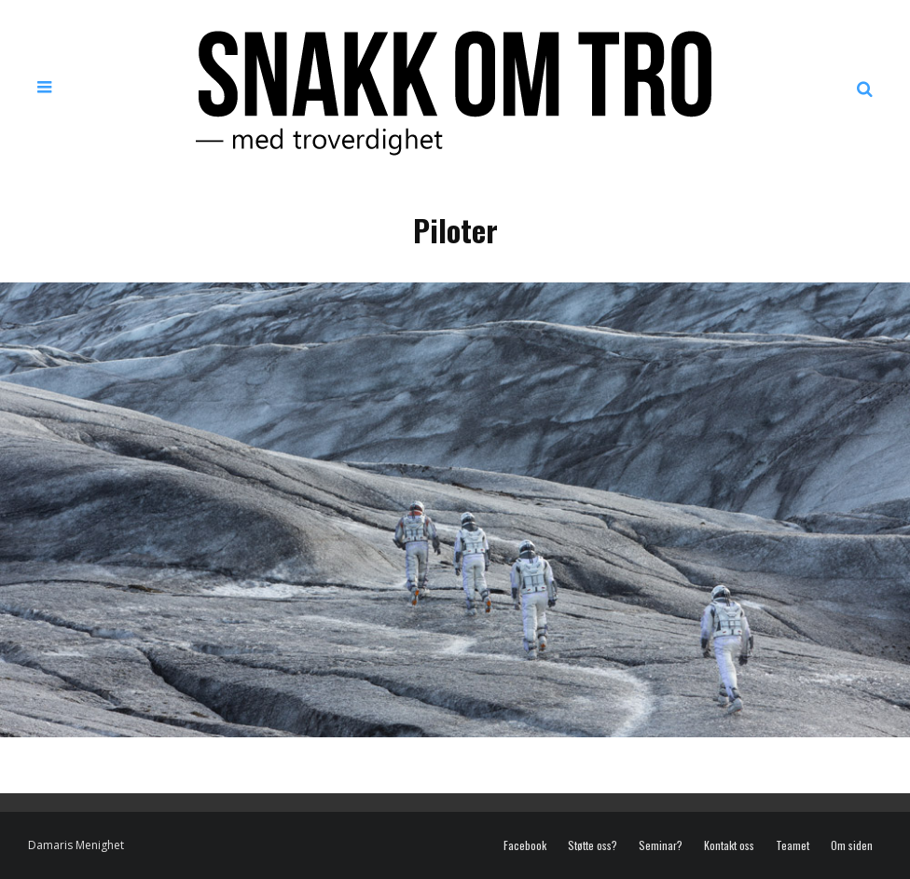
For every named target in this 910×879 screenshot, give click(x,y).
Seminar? (660, 845)
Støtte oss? (592, 845)
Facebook (524, 845)
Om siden (852, 845)
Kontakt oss (729, 845)
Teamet (792, 845)
